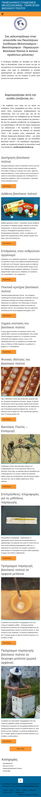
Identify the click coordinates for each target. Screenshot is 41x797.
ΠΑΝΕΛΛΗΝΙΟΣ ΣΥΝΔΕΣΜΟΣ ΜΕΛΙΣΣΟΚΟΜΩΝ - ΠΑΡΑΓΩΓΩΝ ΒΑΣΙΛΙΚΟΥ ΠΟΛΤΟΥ (20, 5)
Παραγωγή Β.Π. (19, 792)
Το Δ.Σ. (18, 790)
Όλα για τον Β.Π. (8, 766)
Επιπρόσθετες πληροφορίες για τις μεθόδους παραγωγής (20, 498)
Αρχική (5, 790)
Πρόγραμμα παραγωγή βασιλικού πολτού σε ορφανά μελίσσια (16, 570)
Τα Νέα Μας (6, 771)
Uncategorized (7, 763)
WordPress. (35, 794)
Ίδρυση (11, 790)
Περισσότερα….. (9, 186)
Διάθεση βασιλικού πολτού (19, 193)
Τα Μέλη (24, 790)
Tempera (27, 794)
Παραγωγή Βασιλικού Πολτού (12, 768)
